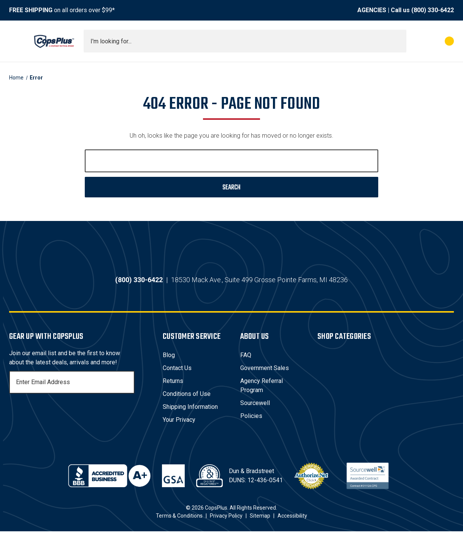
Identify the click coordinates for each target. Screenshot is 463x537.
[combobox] (245, 41)
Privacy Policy (226, 521)
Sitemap (260, 521)
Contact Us (177, 373)
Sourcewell (255, 408)
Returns (173, 386)
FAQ (245, 360)
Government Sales (264, 373)
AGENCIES (371, 10)
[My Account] (415, 41)
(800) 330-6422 (432, 10)
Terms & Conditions (179, 521)
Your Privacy (179, 425)
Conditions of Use (187, 399)
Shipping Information (190, 412)
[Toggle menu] (16, 41)
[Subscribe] (128, 388)
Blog (169, 360)
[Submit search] (398, 41)
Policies (251, 421)
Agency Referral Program (261, 391)
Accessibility (292, 521)
